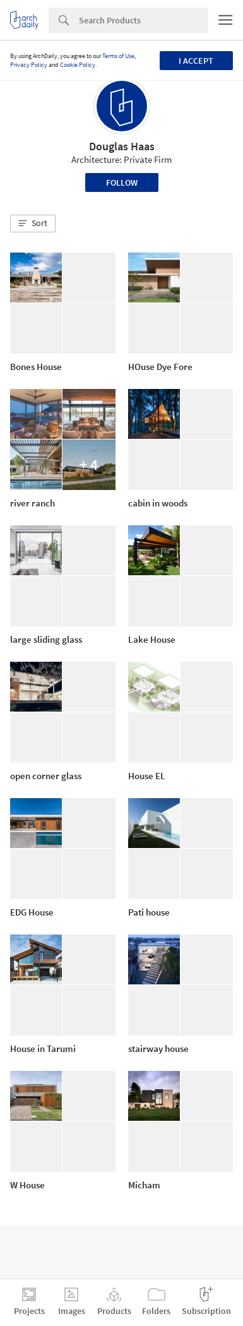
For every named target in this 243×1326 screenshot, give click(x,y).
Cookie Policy (77, 65)
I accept (196, 60)
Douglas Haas (122, 146)
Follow (122, 182)
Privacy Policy (28, 65)
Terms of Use (118, 56)
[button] (33, 223)
